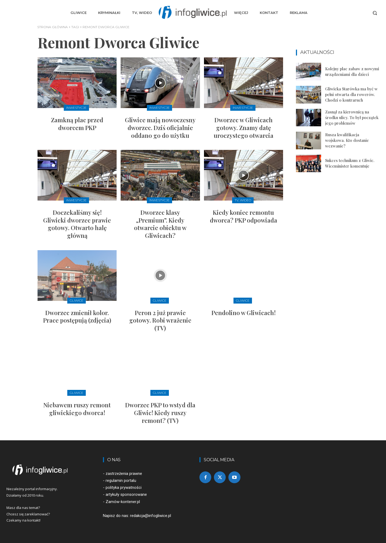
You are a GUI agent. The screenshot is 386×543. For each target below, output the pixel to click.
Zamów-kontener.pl (123, 501)
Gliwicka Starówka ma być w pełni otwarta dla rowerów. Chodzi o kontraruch (351, 94)
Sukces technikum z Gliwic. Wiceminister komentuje (349, 163)
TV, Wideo (243, 200)
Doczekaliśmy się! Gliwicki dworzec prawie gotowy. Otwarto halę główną (77, 223)
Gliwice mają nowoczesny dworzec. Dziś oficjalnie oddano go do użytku (160, 127)
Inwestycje (76, 108)
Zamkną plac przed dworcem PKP (77, 124)
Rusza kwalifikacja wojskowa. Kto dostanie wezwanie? (347, 140)
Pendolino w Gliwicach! (243, 313)
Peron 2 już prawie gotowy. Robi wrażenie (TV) (160, 320)
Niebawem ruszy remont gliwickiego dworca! (77, 409)
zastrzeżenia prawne (124, 473)
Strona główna (52, 27)
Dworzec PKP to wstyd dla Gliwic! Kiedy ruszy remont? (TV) (160, 412)
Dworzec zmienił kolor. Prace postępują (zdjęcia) (77, 316)
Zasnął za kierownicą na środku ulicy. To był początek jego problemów (351, 117)
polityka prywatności (124, 487)
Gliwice (76, 300)
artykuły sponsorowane (126, 494)
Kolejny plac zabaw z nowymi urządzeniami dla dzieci (352, 71)
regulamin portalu (121, 480)
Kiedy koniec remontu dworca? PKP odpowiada (243, 216)
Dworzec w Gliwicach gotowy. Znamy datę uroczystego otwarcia (243, 127)
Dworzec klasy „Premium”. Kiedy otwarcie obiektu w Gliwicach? (160, 223)
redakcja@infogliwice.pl (150, 515)
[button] (375, 13)
